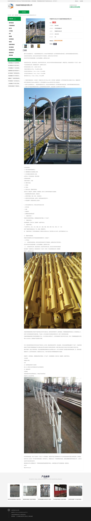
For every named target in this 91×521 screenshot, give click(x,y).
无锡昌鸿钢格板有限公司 (15, 514)
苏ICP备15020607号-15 (24, 512)
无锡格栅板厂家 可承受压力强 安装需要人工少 (14, 75)
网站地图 (31, 516)
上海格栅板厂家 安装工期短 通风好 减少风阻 (14, 83)
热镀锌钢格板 (12, 44)
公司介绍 (45, 12)
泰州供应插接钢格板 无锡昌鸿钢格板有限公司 (17, 499)
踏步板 (10, 28)
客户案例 (67, 12)
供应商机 (24, 12)
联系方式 (78, 12)
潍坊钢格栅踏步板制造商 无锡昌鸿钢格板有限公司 (48, 499)
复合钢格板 (11, 47)
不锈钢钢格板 (12, 25)
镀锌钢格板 (11, 22)
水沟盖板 (11, 30)
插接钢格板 (11, 52)
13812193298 (58, 40)
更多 (19, 59)
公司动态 (56, 12)
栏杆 (10, 33)
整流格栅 (11, 55)
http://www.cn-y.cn (27, 467)
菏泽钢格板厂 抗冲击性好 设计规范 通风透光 (14, 80)
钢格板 (10, 41)
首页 (13, 15)
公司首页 (13, 12)
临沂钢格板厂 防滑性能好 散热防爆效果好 (14, 73)
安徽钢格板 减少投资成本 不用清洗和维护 (14, 70)
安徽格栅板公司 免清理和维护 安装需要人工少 (14, 62)
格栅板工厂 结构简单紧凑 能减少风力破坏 (14, 78)
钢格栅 (10, 36)
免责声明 (22, 516)
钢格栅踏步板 (12, 49)
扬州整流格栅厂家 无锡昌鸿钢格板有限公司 (77, 499)
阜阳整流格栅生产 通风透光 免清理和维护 (14, 86)
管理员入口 (26, 516)
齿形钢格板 (11, 39)
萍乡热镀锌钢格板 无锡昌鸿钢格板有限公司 (61, 499)
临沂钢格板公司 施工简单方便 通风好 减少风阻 (14, 65)
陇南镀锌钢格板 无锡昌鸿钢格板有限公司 (31, 499)
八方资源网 (18, 516)
